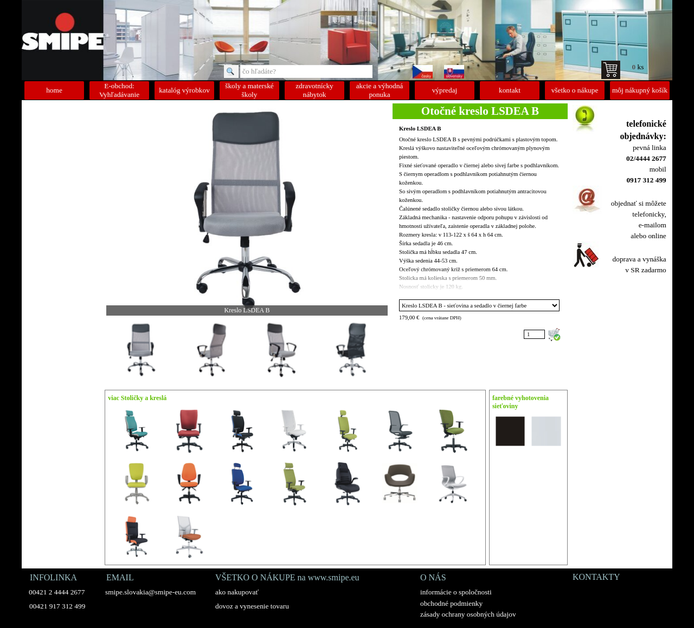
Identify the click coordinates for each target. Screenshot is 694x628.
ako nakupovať (237, 592)
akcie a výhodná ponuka (379, 90)
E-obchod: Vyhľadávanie (119, 90)
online (657, 236)
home (54, 90)
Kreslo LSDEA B (420, 129)
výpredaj (445, 90)
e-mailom (652, 225)
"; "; (479, 305)
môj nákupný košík (639, 90)
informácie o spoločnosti (456, 592)
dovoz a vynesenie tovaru (252, 606)
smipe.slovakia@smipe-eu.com (150, 592)
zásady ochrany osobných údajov (468, 614)
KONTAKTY (596, 576)
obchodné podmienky (451, 603)
